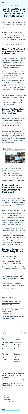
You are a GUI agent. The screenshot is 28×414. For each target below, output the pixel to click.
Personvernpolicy (7, 399)
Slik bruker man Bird (7, 342)
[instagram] (21, 333)
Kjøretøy (17, 339)
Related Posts (7, 298)
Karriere (16, 359)
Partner (5, 354)
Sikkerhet (4, 347)
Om (15, 357)
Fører (4, 339)
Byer (3, 357)
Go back (7, 2)
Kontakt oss (17, 362)
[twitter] (25, 333)
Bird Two (16, 347)
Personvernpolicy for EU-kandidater (11, 401)
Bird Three (17, 344)
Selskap (17, 354)
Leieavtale (6, 395)
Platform (4, 359)
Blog (5, 371)
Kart (3, 344)
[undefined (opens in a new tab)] (18, 35)
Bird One (16, 349)
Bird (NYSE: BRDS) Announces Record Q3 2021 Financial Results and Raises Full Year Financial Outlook (13, 309)
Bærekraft (5, 349)
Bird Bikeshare (18, 342)
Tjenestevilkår (6, 397)
